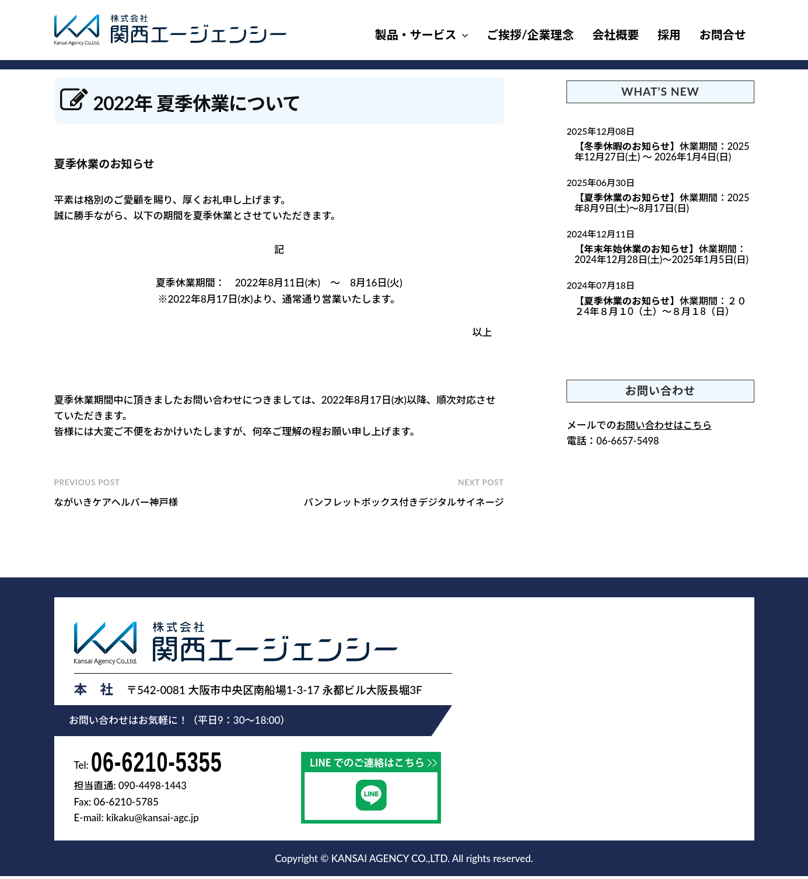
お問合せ (722, 34)
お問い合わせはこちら (665, 428)
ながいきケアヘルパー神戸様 (118, 502)
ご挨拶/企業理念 (530, 34)
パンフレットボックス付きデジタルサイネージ (400, 502)
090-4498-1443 (153, 789)
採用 (669, 34)
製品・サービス (416, 34)
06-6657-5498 (628, 444)
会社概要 (615, 34)
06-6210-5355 (162, 762)
